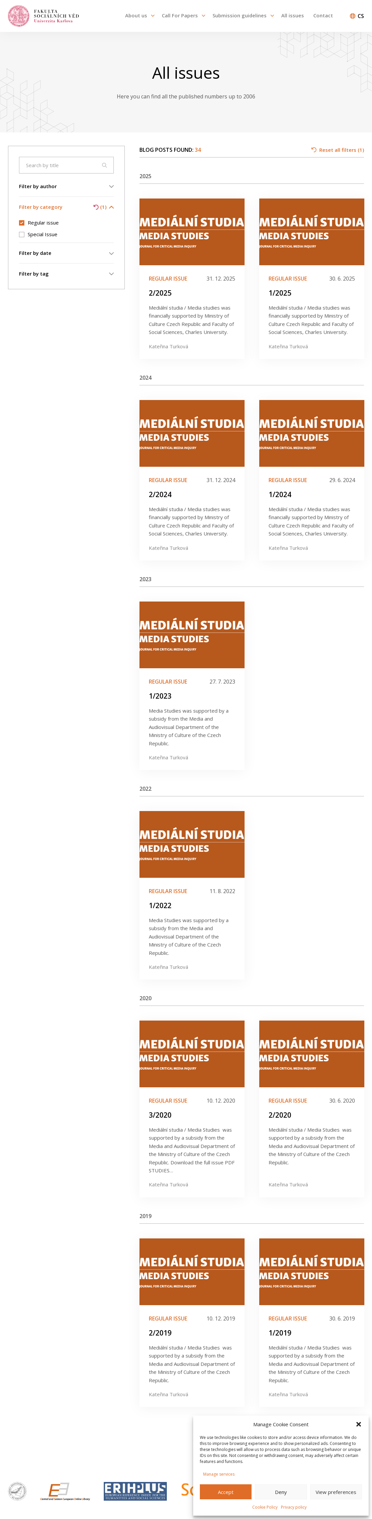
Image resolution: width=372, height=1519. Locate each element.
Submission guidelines (240, 15)
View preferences (336, 1492)
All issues (292, 15)
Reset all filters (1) (337, 149)
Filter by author (66, 186)
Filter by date (66, 253)
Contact (323, 15)
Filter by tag (66, 273)
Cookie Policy (265, 1507)
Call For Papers (180, 15)
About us (136, 15)
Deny (281, 1492)
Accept (226, 1492)
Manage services (219, 1474)
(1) (99, 207)
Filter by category (66, 207)
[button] (358, 1424)
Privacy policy (294, 1507)
